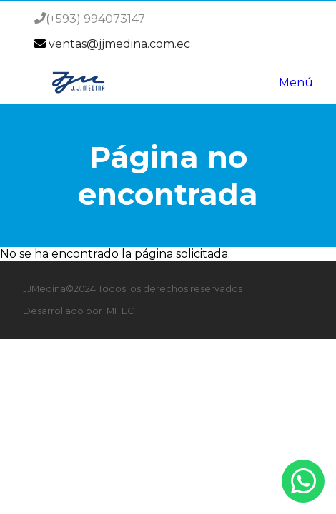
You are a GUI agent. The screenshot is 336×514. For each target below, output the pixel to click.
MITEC (120, 311)
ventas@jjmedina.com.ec (119, 44)
